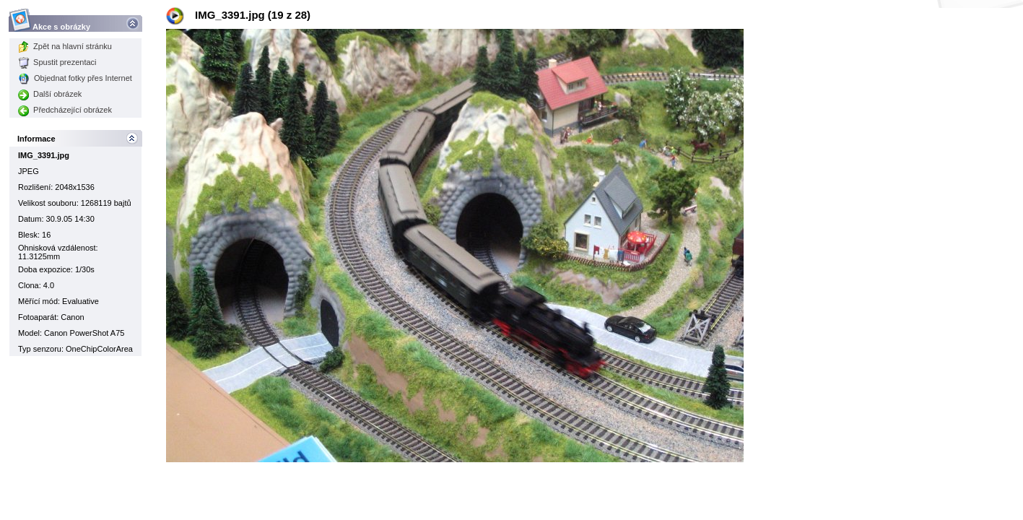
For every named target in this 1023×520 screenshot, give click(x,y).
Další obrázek (50, 94)
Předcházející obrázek (65, 109)
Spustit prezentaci (57, 62)
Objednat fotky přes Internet (75, 78)
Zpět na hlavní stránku (65, 46)
